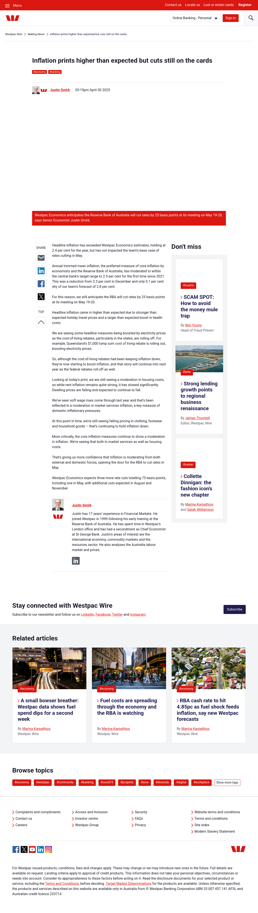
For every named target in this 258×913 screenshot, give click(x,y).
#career (188, 464)
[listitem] (49, 695)
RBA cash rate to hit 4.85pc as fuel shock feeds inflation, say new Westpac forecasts (208, 710)
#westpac (42, 782)
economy (39, 71)
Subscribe (234, 609)
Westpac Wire (13, 34)
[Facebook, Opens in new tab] (16, 849)
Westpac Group (87, 825)
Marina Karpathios (199, 504)
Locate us (192, 5)
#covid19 (107, 782)
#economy (27, 688)
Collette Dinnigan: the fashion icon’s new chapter (196, 485)
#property (127, 782)
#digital (181, 782)
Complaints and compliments (38, 812)
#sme (187, 372)
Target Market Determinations (128, 884)
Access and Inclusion (91, 812)
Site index (201, 825)
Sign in (230, 18)
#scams (188, 285)
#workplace (201, 782)
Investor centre (86, 818)
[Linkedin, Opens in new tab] (40, 849)
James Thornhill (197, 418)
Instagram (138, 614)
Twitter (117, 614)
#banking (87, 782)
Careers (21, 825)
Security (141, 812)
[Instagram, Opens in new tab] (48, 852)
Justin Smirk (60, 90)
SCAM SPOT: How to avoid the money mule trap (199, 306)
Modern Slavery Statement (214, 831)
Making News (36, 34)
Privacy (140, 825)
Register (245, 5)
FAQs (139, 818)
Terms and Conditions (62, 884)
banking (55, 71)
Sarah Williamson (200, 510)
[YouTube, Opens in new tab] (32, 849)
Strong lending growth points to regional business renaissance (199, 396)
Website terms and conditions (217, 812)
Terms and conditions (211, 818)
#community (65, 782)
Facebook (103, 614)
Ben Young (193, 325)
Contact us (173, 5)
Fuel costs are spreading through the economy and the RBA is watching (127, 707)
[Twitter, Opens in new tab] (24, 849)
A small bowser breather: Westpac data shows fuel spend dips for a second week (48, 710)
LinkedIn (87, 614)
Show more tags (227, 782)
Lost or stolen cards (219, 5)
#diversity (162, 782)
